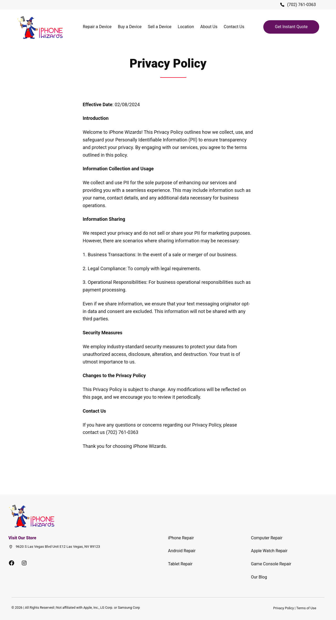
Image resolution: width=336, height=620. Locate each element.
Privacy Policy (283, 608)
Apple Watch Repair (269, 550)
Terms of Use (306, 608)
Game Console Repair (271, 563)
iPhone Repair (181, 537)
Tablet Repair (180, 563)
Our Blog (259, 577)
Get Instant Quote (291, 26)
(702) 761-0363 (301, 4)
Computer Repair (266, 537)
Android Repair (182, 550)
